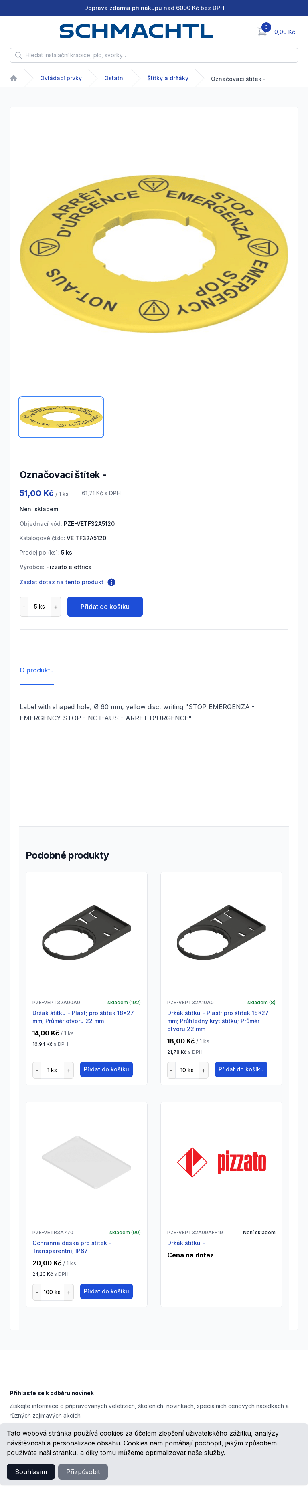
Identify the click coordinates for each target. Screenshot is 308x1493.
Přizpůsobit (83, 1472)
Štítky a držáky (167, 78)
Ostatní (114, 78)
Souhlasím (31, 1472)
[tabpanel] (154, 254)
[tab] (61, 417)
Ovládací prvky (61, 78)
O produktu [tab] (37, 670)
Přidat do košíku (105, 607)
